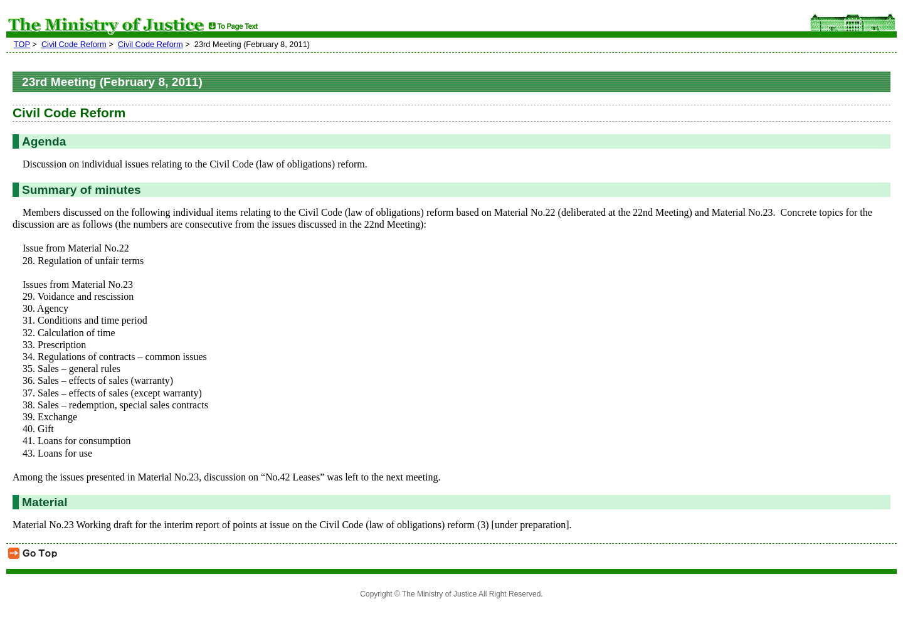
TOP (22, 44)
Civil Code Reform (74, 44)
